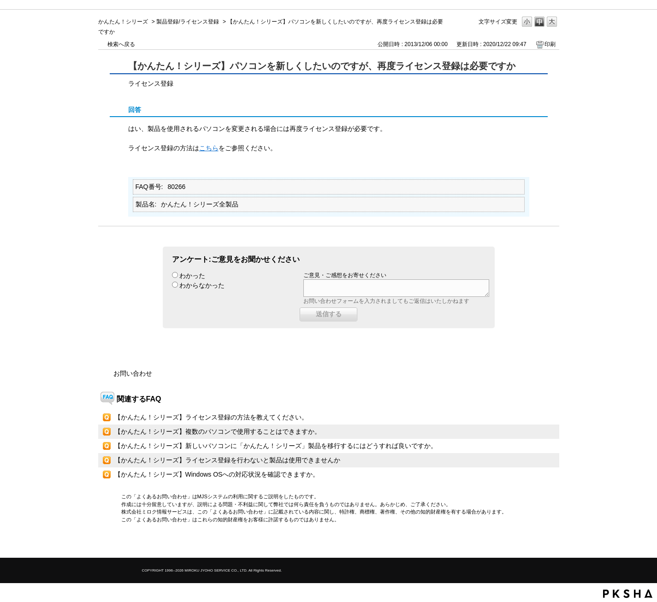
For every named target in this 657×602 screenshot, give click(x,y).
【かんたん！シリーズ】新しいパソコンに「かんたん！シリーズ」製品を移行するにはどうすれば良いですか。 (275, 445)
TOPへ (536, 542)
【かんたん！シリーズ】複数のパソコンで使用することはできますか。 (217, 431)
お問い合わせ (132, 373)
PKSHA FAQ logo (627, 594)
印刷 (550, 44)
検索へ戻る (121, 44)
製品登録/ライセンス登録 (187, 21)
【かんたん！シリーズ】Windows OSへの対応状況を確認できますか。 (217, 474)
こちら (209, 148)
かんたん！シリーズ (123, 21)
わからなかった (202, 285)
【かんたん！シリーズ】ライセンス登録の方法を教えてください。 (211, 417)
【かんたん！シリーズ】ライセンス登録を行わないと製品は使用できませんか (227, 460)
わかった (192, 275)
